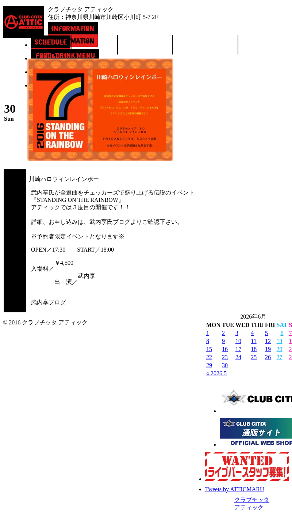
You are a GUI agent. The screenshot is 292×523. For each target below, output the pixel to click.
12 (268, 341)
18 (254, 349)
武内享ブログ (48, 302)
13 (279, 341)
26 (268, 357)
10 (238, 341)
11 (253, 341)
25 (254, 357)
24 (238, 357)
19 (268, 349)
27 (279, 357)
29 (209, 365)
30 (225, 365)
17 (238, 349)
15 (209, 349)
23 (225, 357)
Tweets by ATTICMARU (234, 489)
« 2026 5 (216, 373)
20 (279, 349)
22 (209, 357)
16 (225, 349)
